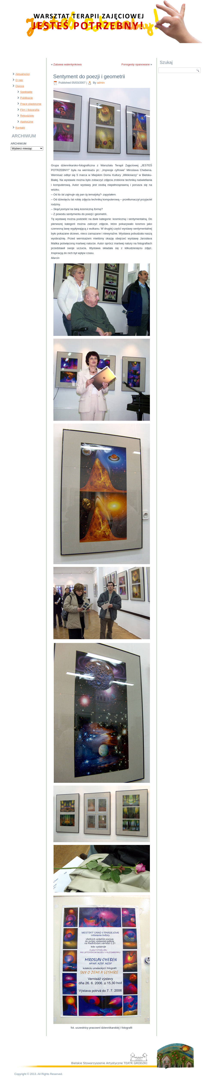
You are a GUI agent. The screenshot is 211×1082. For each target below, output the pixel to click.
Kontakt (20, 127)
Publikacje (26, 97)
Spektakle (26, 91)
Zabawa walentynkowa (67, 64)
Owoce (19, 86)
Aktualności (22, 74)
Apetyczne (26, 121)
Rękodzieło (27, 115)
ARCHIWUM (18, 143)
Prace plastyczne (30, 103)
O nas (19, 80)
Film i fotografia (29, 109)
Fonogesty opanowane (136, 64)
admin (100, 82)
